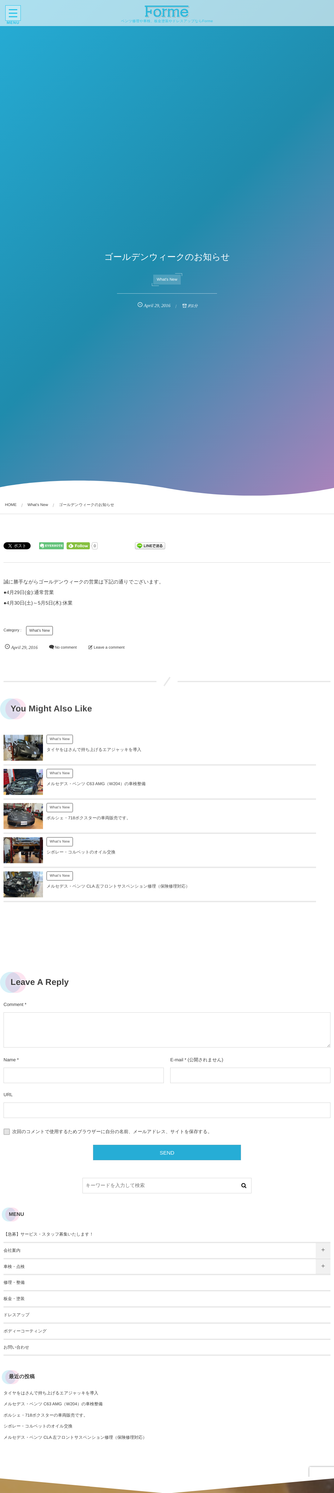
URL (8, 1026)
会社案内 (12, 1182)
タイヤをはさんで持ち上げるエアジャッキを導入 (94, 754)
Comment (13, 936)
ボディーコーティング (25, 1262)
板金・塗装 (14, 1230)
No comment (65, 648)
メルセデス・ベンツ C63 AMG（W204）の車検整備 (259, 754)
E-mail (176, 991)
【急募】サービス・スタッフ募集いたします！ (48, 1165)
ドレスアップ (17, 1246)
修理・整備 (14, 1214)
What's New (167, 279)
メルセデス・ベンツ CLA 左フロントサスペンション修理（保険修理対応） (75, 1369)
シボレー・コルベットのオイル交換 (244, 788)
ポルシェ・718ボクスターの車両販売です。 (89, 788)
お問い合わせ (16, 1278)
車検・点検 (14, 1198)
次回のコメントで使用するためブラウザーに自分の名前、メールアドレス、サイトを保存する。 (112, 1063)
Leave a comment (109, 648)
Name (10, 991)
